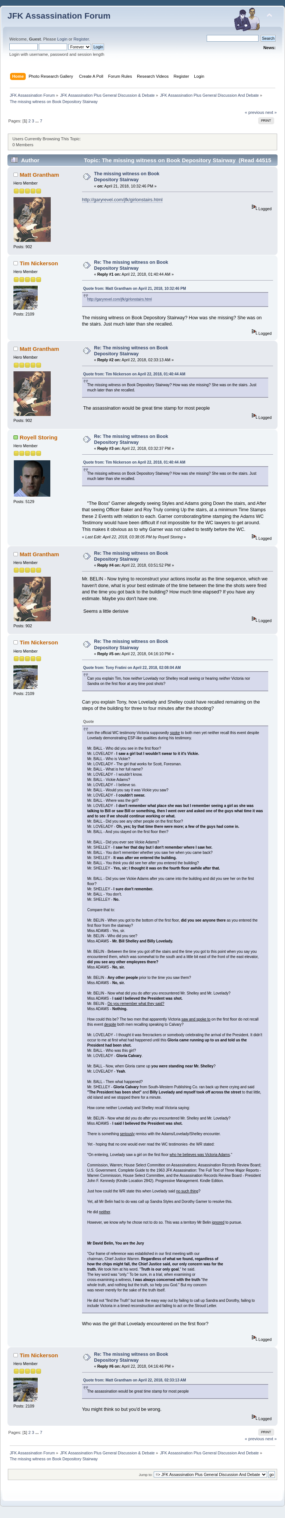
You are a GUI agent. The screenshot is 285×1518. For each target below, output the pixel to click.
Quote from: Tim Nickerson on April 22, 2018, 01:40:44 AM (134, 374)
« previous (254, 112)
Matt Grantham (39, 175)
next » (271, 112)
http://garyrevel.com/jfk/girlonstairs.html (122, 199)
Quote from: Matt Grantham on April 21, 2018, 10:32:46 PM (134, 288)
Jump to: (146, 1475)
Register (81, 39)
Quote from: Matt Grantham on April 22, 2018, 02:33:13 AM (134, 1380)
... (37, 121)
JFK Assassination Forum (58, 15)
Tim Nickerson (39, 263)
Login (62, 39)
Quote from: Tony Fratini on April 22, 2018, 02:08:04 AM (132, 668)
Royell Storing (38, 437)
